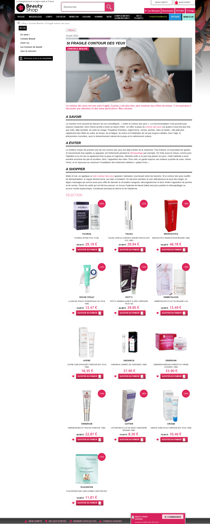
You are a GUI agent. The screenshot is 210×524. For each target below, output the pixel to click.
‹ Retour (71, 30)
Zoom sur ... (26, 43)
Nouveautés (168, 11)
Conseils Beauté (36, 23)
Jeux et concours (28, 51)
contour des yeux (78, 105)
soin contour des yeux (103, 176)
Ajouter (87, 250)
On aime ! (25, 34)
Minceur (188, 17)
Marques (152, 11)
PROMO (180, 11)
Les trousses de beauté (31, 47)
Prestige (190, 11)
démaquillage (136, 153)
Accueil (18, 22)
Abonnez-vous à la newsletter (38, 58)
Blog (24, 23)
